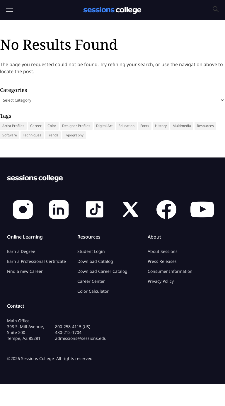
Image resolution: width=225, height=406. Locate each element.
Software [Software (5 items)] (9, 135)
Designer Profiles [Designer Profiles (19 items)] (76, 125)
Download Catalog (95, 261)
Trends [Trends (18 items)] (52, 135)
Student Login (91, 251)
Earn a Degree (21, 251)
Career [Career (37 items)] (36, 125)
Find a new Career (25, 271)
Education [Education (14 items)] (126, 125)
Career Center (91, 281)
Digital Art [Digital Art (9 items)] (104, 125)
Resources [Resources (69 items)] (205, 125)
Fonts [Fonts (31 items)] (144, 125)
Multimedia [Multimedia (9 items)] (182, 125)
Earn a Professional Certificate (36, 261)
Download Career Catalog (102, 271)
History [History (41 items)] (161, 125)
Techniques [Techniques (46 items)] (32, 135)
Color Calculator (93, 291)
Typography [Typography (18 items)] (73, 135)
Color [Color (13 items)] (51, 125)
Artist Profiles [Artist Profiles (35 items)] (13, 125)
